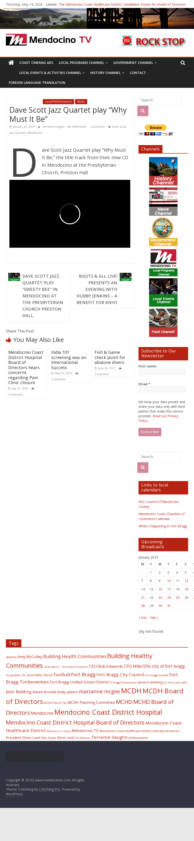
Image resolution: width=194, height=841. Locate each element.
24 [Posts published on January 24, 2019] (169, 597)
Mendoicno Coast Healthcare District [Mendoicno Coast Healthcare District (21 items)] (125, 731)
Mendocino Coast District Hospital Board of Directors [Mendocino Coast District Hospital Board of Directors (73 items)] (75, 722)
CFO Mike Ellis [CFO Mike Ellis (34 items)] (137, 666)
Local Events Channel (26, 102)
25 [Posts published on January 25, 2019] (178, 597)
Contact (138, 72)
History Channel (105, 72)
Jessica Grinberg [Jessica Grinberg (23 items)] (150, 682)
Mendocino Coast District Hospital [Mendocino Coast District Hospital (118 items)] (108, 712)
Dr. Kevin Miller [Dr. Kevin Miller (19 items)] (32, 675)
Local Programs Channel (81, 62)
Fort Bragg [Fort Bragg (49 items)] (83, 674)
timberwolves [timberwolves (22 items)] (138, 738)
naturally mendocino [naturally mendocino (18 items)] (166, 731)
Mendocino (35, 133)
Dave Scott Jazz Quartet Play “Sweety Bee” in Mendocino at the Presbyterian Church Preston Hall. (42, 295)
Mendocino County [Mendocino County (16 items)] (59, 731)
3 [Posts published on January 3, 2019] (168, 572)
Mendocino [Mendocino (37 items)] (42, 713)
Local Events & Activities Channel (50, 72)
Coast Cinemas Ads (36, 62)
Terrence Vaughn (53, 127)
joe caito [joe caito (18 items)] (181, 682)
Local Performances (58, 102)
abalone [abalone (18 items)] (11, 657)
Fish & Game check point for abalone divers (110, 357)
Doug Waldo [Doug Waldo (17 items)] (13, 675)
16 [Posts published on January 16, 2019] (160, 589)
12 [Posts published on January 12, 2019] (186, 581)
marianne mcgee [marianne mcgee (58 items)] (99, 691)
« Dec (143, 617)
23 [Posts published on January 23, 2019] (160, 597)
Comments (97, 127)
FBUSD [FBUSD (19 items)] (48, 675)
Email (144, 384)
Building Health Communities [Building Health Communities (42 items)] (74, 656)
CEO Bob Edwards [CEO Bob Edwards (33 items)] (106, 666)
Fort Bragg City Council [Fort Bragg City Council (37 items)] (120, 674)
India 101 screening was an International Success (68, 359)
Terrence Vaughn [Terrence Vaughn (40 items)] (109, 737)
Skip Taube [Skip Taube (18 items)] (48, 738)
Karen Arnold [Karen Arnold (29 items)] (44, 691)
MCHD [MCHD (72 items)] (124, 702)
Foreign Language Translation (37, 82)
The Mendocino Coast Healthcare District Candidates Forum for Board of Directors (122, 4)
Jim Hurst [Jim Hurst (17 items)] (169, 682)
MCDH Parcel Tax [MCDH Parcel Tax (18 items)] (55, 703)
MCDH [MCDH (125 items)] (131, 690)
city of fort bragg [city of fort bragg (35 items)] (168, 666)
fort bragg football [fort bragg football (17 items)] (156, 675)
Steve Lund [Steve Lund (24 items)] (65, 737)
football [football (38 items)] (62, 674)
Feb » (154, 617)
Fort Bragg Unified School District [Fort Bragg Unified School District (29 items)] (79, 682)
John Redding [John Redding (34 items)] (19, 691)
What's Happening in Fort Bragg (163, 526)
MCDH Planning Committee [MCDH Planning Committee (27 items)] (91, 702)
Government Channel (133, 62)
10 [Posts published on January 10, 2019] (169, 581)
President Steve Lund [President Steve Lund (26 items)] (23, 737)
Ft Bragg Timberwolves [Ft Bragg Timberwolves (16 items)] (123, 682)
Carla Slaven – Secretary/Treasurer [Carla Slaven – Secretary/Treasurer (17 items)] (66, 666)
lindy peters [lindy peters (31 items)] (67, 691)
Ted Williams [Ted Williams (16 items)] (82, 738)
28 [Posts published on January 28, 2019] (143, 605)
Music (81, 102)
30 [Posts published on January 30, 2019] (160, 605)
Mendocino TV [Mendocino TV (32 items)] (85, 730)
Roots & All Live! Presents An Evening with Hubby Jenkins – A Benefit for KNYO (96, 289)
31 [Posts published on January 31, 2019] (169, 605)
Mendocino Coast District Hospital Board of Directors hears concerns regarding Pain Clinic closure (25, 367)
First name (147, 366)
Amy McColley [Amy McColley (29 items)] (30, 656)
